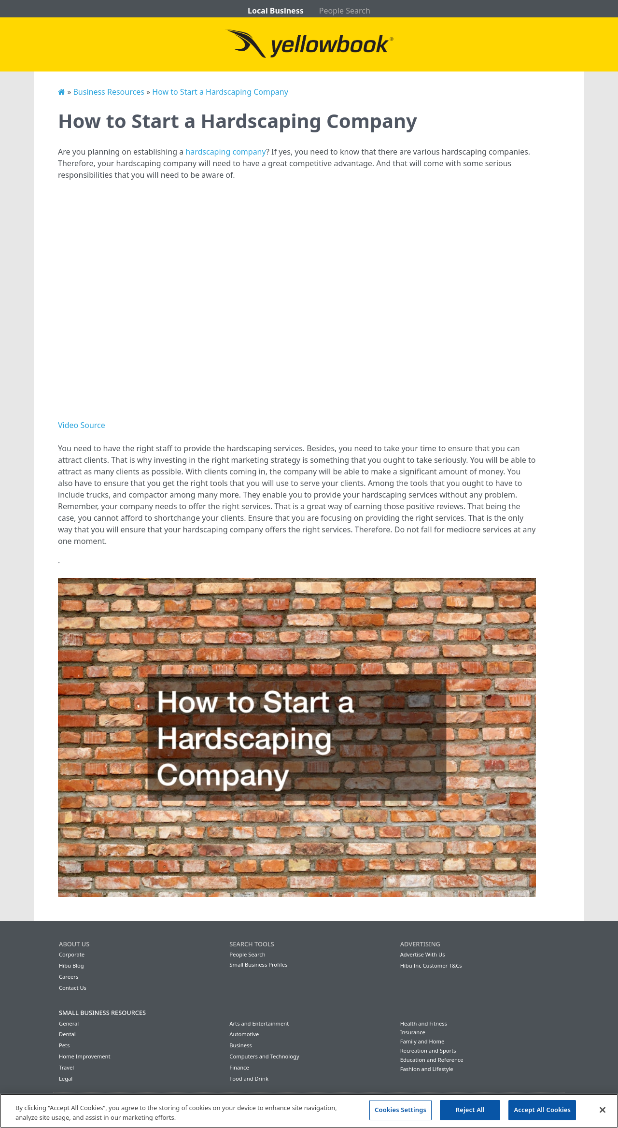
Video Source (81, 425)
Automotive (244, 1034)
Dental (67, 1034)
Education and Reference (432, 1059)
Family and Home (422, 1041)
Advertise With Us (422, 954)
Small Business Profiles (258, 964)
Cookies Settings (400, 1109)
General (69, 1023)
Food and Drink (248, 1078)
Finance (239, 1067)
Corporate (71, 954)
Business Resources (108, 91)
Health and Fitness (423, 1023)
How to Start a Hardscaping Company (220, 91)
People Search (344, 10)
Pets (64, 1045)
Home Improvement (85, 1056)
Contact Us (72, 987)
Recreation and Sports (428, 1050)
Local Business (276, 10)
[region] (309, 1111)
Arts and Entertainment (259, 1023)
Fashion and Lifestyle (426, 1068)
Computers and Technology (264, 1056)
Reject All (470, 1109)
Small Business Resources (102, 1012)
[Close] (602, 1109)
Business (240, 1045)
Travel (66, 1067)
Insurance (412, 1032)
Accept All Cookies (542, 1109)
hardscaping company (225, 151)
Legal (65, 1078)
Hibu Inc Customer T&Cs (431, 965)
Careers (68, 976)
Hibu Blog (71, 965)
